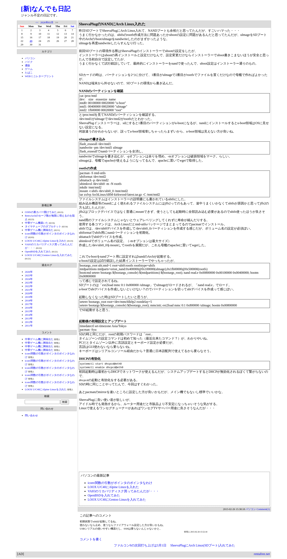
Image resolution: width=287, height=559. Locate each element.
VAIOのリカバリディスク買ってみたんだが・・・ (123, 491)
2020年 (29, 293)
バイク (29, 61)
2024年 (29, 279)
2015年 (29, 311)
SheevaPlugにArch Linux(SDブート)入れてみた (202, 545)
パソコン (30, 58)
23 (31, 40)
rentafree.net (262, 554)
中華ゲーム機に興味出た (39, 230)
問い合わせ (31, 415)
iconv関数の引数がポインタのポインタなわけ (120, 482)
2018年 (29, 300)
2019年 (29, 296)
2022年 (29, 286)
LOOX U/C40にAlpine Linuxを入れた (46, 240)
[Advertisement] (47, 140)
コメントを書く (91, 539)
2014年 (29, 314)
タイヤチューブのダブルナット (43, 226)
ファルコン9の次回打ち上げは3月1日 (140, 545)
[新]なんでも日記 (46, 8)
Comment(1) (263, 509)
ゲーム (29, 69)
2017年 (29, 304)
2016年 (29, 307)
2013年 (29, 318)
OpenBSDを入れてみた (38, 251)
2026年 (29, 271)
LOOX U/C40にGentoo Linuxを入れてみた (48, 255)
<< (36, 22)
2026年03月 (46, 22)
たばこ (29, 72)
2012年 (29, 322)
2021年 (29, 289)
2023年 (29, 282)
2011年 (29, 325)
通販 (27, 65)
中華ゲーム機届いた (36, 222)
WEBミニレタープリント (39, 76)
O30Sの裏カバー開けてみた (41, 212)
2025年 (29, 275)
